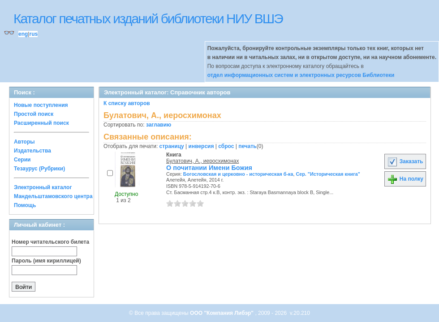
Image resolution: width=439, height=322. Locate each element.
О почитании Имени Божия (209, 167)
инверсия (201, 146)
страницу (171, 146)
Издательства (32, 151)
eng (23, 34)
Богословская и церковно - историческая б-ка (238, 174)
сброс (226, 146)
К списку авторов (126, 103)
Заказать (405, 161)
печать (247, 146)
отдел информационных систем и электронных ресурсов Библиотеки (301, 75)
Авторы (24, 142)
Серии (22, 160)
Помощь (25, 205)
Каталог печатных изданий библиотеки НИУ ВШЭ (148, 18)
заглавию (158, 125)
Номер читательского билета (50, 242)
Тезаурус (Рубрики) (39, 168)
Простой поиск (33, 114)
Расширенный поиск (41, 123)
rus (33, 34)
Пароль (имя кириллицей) (46, 261)
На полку (405, 179)
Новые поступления (41, 105)
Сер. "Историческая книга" (328, 174)
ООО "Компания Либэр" (222, 313)
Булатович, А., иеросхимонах (202, 161)
